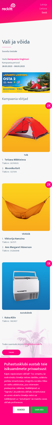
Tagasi (11, 352)
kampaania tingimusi (18, 59)
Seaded (21, 410)
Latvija (43, 5)
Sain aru (39, 410)
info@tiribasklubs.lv (33, 344)
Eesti (44, 13)
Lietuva (43, 9)
